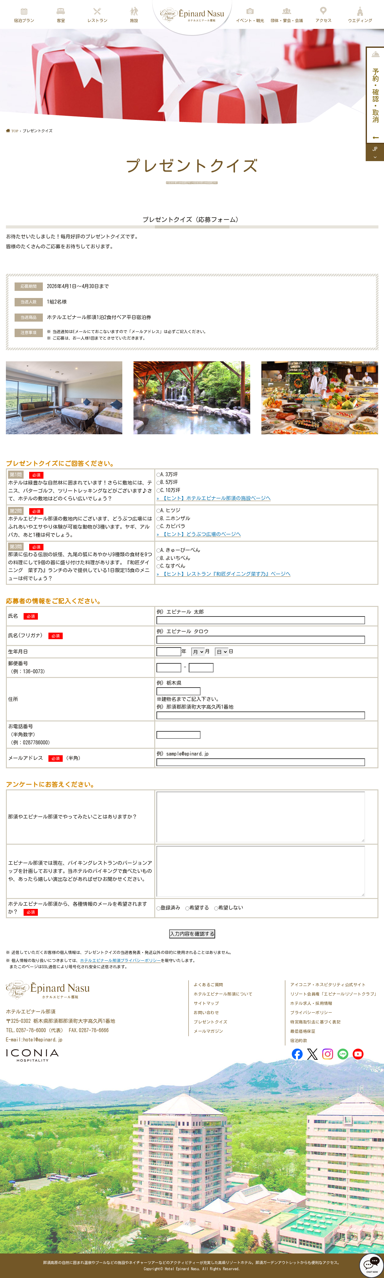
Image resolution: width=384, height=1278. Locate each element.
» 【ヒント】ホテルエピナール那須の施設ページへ (213, 498)
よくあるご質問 (208, 985)
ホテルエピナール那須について (223, 994)
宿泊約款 (298, 1041)
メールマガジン (208, 1031)
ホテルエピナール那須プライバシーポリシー (120, 961)
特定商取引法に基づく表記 (315, 1022)
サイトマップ (206, 1003)
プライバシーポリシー (311, 1013)
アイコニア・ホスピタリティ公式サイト (328, 985)
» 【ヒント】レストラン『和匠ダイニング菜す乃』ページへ (223, 573)
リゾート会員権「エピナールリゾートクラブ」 (334, 994)
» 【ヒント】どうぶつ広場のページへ (198, 534)
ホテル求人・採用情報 (311, 1003)
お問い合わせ (206, 1013)
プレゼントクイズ (210, 1022)
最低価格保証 (302, 1031)
